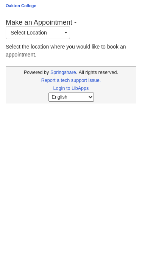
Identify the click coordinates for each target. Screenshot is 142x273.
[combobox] (38, 32)
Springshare (63, 72)
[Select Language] (71, 97)
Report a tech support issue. (71, 80)
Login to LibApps (71, 88)
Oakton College (21, 5)
